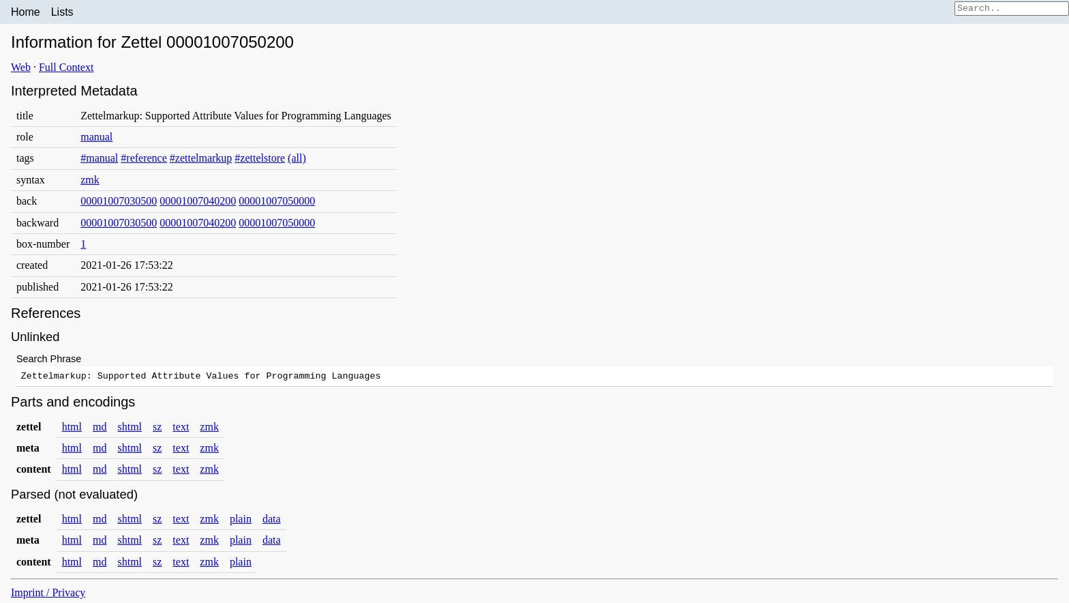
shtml (129, 429)
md (99, 429)
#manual (99, 158)
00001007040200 (198, 201)
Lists (62, 12)
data (271, 521)
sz (157, 429)
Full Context (66, 67)
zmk (90, 180)
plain (241, 521)
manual (96, 137)
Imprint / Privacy (48, 594)
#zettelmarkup (201, 158)
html (72, 429)
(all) (297, 158)
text (180, 429)
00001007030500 (118, 201)
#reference (144, 158)
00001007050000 (277, 201)
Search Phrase (48, 358)
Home (25, 12)
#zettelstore (260, 158)
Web (21, 67)
